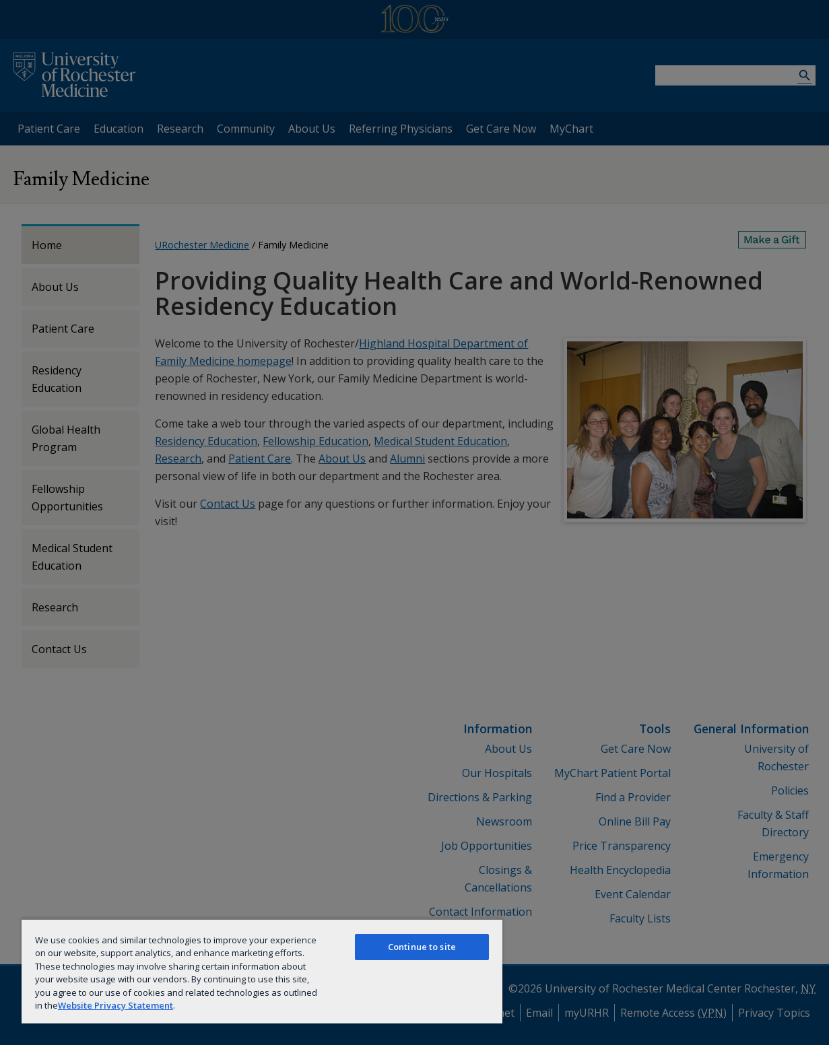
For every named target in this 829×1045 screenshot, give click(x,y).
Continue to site (422, 947)
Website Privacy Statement (115, 1005)
